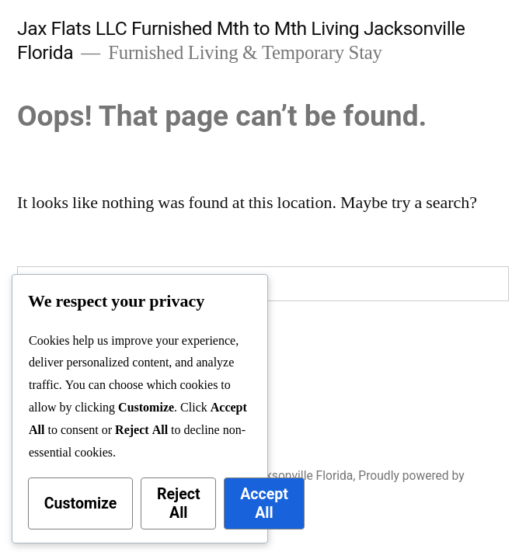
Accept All (264, 503)
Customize (80, 503)
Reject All (178, 503)
